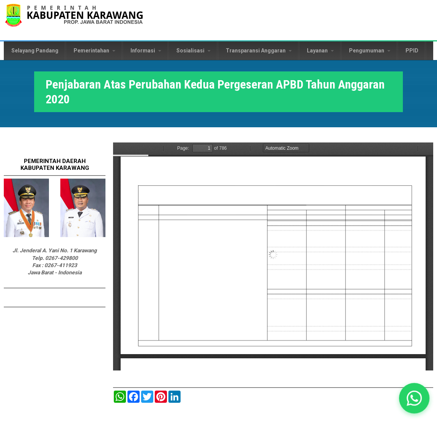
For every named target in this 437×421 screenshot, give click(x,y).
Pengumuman (369, 50)
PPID (412, 50)
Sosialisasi (193, 50)
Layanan (320, 50)
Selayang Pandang (34, 50)
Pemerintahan (94, 50)
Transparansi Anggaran (259, 50)
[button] (414, 398)
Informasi (145, 50)
